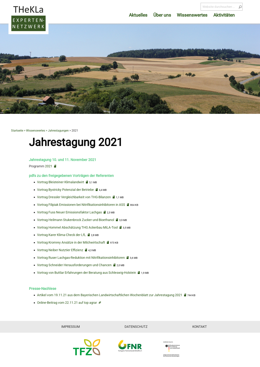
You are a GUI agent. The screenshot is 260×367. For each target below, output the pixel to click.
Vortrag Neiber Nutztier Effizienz (60, 250)
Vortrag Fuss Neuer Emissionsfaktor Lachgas (69, 212)
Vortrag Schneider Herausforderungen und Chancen (74, 265)
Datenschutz (136, 327)
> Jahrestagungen (57, 130)
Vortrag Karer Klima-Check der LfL (61, 235)
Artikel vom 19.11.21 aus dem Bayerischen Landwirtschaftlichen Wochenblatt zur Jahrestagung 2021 (109, 295)
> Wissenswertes (34, 130)
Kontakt (199, 327)
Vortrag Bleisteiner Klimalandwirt (60, 182)
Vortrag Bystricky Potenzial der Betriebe (65, 190)
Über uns (162, 15)
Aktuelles (138, 15)
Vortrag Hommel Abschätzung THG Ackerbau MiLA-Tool (77, 227)
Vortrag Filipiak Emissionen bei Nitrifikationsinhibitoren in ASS (81, 205)
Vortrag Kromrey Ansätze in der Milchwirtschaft (71, 242)
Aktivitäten (224, 15)
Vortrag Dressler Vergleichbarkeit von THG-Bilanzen (74, 197)
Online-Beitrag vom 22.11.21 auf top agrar (67, 302)
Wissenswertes (192, 15)
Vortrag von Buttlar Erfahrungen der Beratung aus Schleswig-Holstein (86, 272)
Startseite (17, 130)
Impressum (70, 327)
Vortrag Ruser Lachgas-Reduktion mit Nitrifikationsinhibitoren (81, 257)
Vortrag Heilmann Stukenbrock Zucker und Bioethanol (75, 220)
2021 (48, 166)
